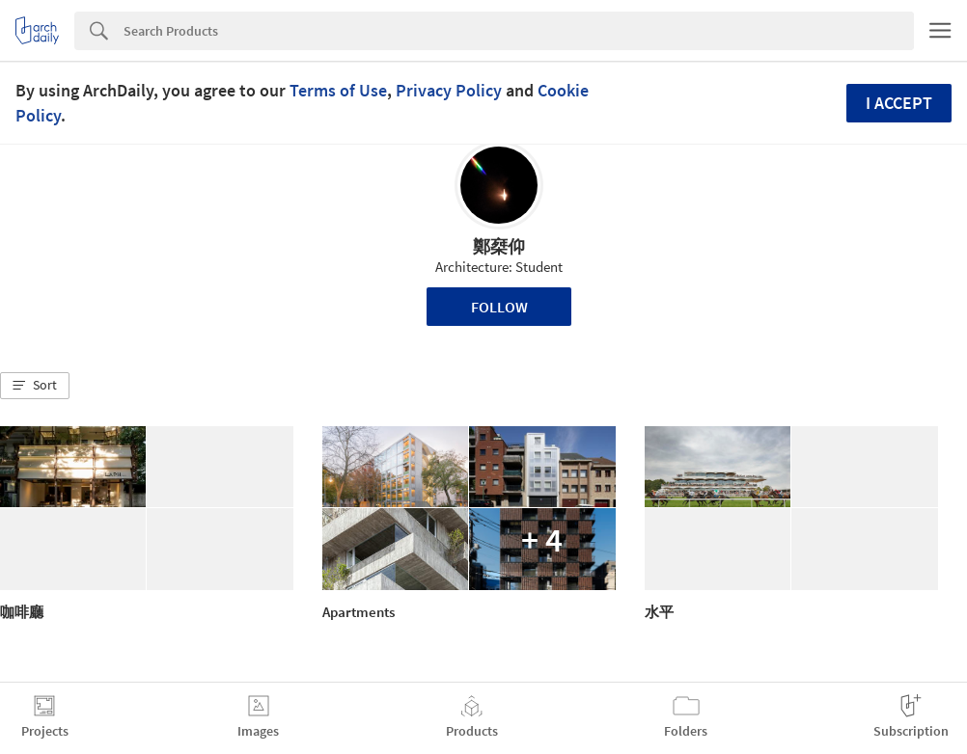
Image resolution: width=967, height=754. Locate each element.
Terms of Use (338, 90)
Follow (499, 306)
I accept (899, 103)
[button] (34, 385)
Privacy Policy (449, 90)
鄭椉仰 (499, 246)
